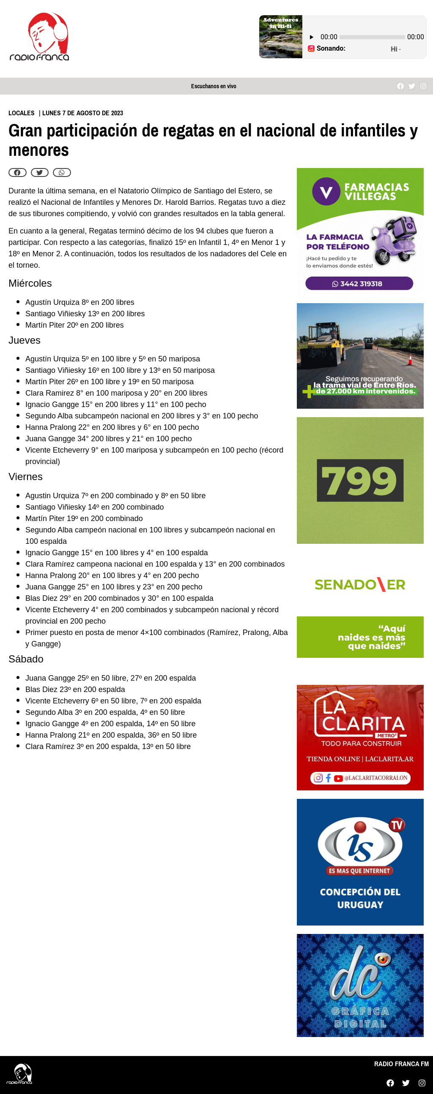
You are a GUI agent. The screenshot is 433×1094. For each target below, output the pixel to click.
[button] (17, 172)
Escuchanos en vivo (213, 86)
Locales (21, 113)
